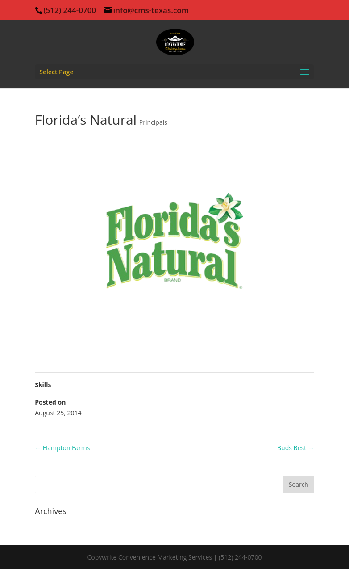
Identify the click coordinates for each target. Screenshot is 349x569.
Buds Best (295, 447)
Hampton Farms (62, 447)
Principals (153, 122)
